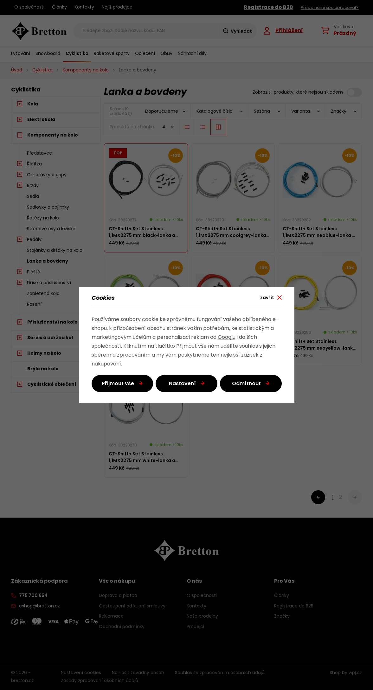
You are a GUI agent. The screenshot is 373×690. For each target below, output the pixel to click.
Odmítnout (246, 383)
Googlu (226, 337)
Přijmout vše (118, 383)
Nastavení (182, 383)
